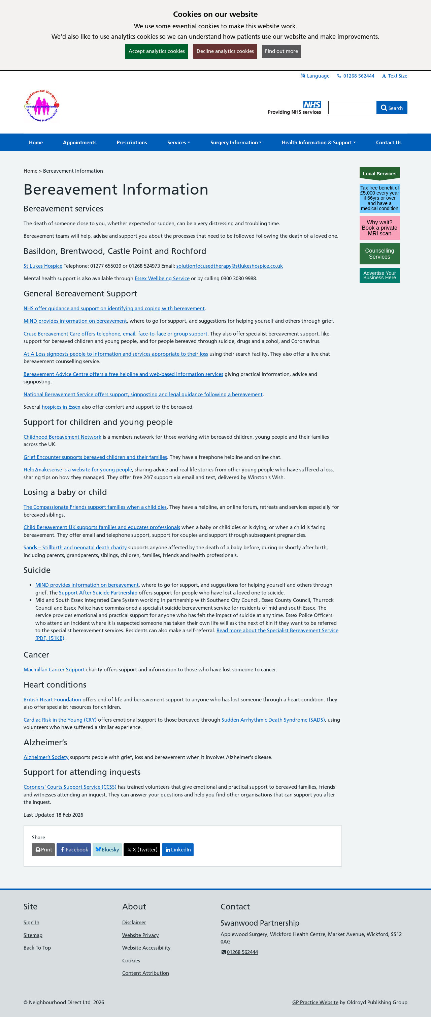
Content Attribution (145, 973)
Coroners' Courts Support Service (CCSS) (70, 787)
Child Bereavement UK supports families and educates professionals (102, 527)
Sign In (31, 922)
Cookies (131, 960)
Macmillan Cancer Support (54, 669)
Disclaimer (134, 922)
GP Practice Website (315, 1002)
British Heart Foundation (52, 699)
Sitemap (33, 935)
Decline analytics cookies (225, 51)
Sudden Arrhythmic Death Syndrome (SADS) (273, 720)
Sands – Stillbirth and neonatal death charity (75, 547)
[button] (179, 142)
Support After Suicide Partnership (98, 592)
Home (30, 171)
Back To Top (37, 948)
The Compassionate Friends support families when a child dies (95, 507)
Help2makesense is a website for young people (78, 469)
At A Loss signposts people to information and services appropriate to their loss (116, 354)
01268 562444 (355, 76)
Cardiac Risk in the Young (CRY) (60, 720)
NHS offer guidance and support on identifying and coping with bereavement (114, 308)
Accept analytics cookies (157, 51)
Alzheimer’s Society (46, 757)
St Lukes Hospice (43, 266)
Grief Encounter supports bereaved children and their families (95, 457)
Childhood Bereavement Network (62, 437)
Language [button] (315, 76)
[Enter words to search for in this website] (352, 107)
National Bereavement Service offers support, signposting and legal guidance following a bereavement (143, 394)
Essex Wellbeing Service (162, 278)
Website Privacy (140, 935)
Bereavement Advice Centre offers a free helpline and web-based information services (123, 374)
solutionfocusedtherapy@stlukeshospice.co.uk (229, 266)
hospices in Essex (61, 407)
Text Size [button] (394, 76)
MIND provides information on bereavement (75, 321)
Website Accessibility (146, 948)
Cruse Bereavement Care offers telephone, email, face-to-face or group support (115, 333)
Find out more (281, 51)
